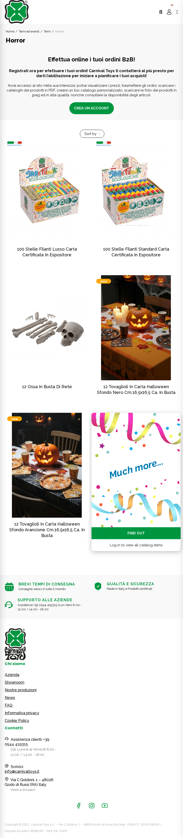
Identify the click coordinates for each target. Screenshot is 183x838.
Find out (136, 533)
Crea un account (91, 108)
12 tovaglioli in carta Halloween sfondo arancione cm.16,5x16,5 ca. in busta (47, 529)
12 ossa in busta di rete (47, 386)
